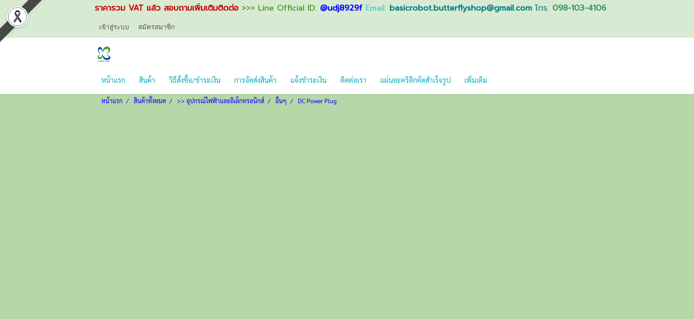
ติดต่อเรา (353, 80)
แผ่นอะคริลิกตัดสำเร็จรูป (415, 80)
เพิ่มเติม (475, 80)
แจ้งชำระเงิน (308, 80)
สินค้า (147, 80)
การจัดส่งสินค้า (255, 80)
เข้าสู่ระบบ (114, 27)
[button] (501, 80)
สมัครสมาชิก (156, 27)
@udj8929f (341, 8)
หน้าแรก (113, 80)
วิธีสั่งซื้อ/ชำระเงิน (194, 80)
